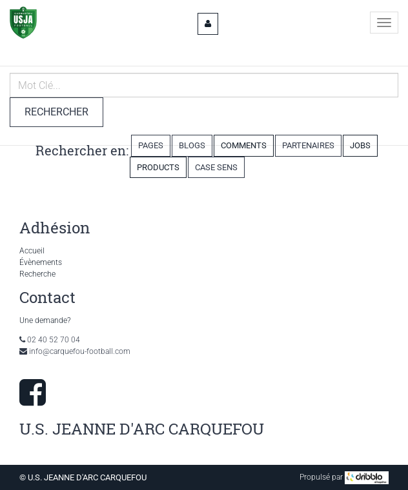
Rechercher (56, 112)
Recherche (37, 274)
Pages (150, 145)
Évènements (40, 262)
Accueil (32, 250)
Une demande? (44, 320)
